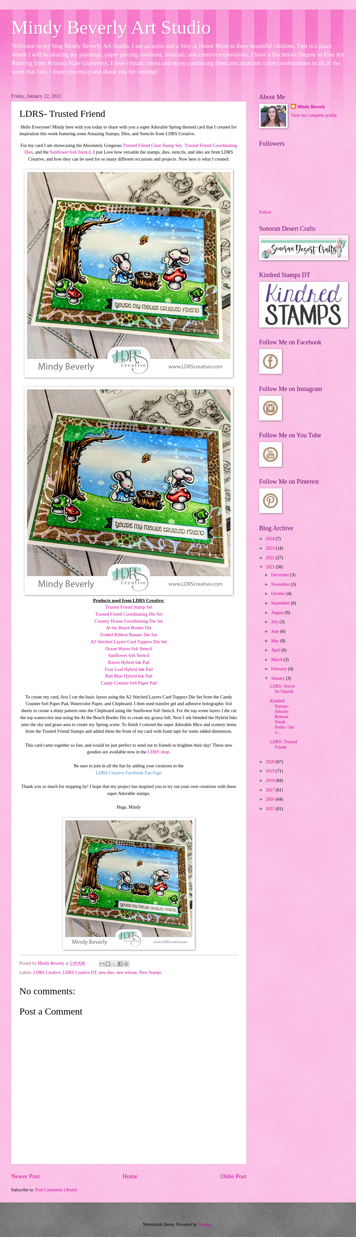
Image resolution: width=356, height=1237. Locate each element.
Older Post (233, 1176)
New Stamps (150, 972)
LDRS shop (158, 751)
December (280, 574)
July (275, 621)
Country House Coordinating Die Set (129, 621)
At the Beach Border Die (129, 627)
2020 (271, 761)
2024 (271, 538)
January (278, 678)
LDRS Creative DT (79, 972)
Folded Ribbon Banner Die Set (128, 634)
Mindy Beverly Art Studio (111, 27)
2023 (271, 548)
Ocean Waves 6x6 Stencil (128, 648)
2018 (271, 780)
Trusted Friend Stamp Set (128, 607)
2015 (271, 808)
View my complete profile (314, 115)
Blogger (205, 1224)
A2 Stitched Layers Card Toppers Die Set (129, 641)
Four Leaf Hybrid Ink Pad (129, 669)
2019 (271, 771)
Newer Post (25, 1176)
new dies (106, 972)
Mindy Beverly (311, 106)
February (279, 668)
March (277, 659)
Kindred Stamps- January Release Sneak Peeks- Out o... (282, 716)
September (281, 603)
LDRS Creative (46, 972)
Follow (265, 212)
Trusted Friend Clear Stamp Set (152, 145)
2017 (271, 790)
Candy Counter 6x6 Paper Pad (128, 682)
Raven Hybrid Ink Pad (128, 662)
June (275, 631)
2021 (271, 567)
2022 (271, 557)
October (278, 593)
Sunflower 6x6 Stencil (70, 152)
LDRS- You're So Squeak (282, 689)
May (275, 640)
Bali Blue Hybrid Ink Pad (128, 675)
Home (129, 1176)
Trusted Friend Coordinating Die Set (128, 614)
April (276, 650)
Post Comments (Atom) (56, 1189)
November (281, 584)
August (278, 612)
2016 (271, 799)
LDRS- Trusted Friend (283, 744)
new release (126, 972)
